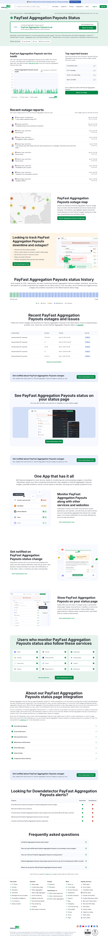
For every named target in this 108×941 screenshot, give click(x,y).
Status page (35, 884)
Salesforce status (88, 912)
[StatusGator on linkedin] (80, 926)
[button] (54, 726)
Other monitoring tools (55, 896)
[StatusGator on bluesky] (86, 926)
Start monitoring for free (21, 264)
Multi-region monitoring (38, 909)
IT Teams (14, 884)
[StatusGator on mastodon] (89, 926)
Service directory (18, 13)
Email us (47, 874)
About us (70, 884)
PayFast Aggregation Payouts (32, 13)
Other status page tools (56, 893)
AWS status (86, 884)
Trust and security (73, 906)
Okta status (86, 906)
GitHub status (87, 892)
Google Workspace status (90, 898)
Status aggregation (37, 890)
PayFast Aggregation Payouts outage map (72, 218)
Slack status (86, 915)
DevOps (14, 887)
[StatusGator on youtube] (83, 926)
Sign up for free (33, 63)
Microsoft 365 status (89, 904)
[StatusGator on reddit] (78, 926)
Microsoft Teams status (90, 901)
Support (70, 898)
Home (11, 13)
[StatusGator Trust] (88, 932)
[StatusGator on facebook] (94, 926)
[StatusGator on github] (91, 926)
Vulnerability (71, 909)
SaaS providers (16, 904)
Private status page (37, 887)
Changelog (71, 904)
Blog (87, 6)
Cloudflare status (88, 890)
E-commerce (15, 901)
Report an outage (87, 28)
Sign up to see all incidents (54, 361)
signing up (23, 720)
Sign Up (103, 6)
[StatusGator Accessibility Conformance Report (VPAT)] (95, 932)
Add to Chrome (75, 1)
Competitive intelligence (19, 898)
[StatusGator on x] (97, 926)
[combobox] (31, 6)
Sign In (95, 6)
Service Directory (73, 890)
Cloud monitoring (37, 895)
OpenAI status (87, 909)
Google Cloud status (89, 895)
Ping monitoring (36, 904)
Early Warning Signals (38, 901)
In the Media (71, 887)
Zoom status (86, 917)
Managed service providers (20, 895)
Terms (69, 915)
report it (80, 325)
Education (15, 890)
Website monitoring (37, 898)
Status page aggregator (38, 892)
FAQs (69, 917)
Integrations (71, 892)
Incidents (34, 906)
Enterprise (15, 892)
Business (51, 884)
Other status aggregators (56, 899)
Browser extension (73, 895)
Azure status (86, 887)
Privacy (70, 912)
